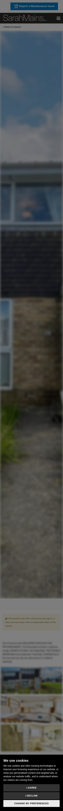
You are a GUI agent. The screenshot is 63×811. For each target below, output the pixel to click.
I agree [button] (31, 787)
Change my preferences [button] (31, 803)
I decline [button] (31, 795)
